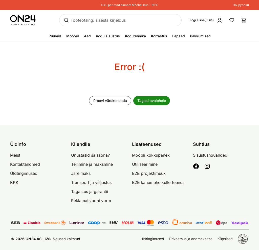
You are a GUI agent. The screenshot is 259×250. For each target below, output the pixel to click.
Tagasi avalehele (151, 100)
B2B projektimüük (149, 173)
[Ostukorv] (244, 20)
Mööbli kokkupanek (151, 155)
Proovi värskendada (110, 100)
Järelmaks (81, 173)
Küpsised (225, 239)
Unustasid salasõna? (90, 155)
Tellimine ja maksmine (92, 164)
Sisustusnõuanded (210, 155)
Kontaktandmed (25, 164)
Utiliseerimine (145, 164)
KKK (14, 182)
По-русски (241, 5)
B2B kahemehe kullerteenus (158, 182)
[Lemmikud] (232, 20)
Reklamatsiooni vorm (91, 200)
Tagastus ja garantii (89, 191)
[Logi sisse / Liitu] (207, 20)
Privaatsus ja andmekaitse (190, 239)
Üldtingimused (23, 173)
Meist (15, 155)
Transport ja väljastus (91, 182)
